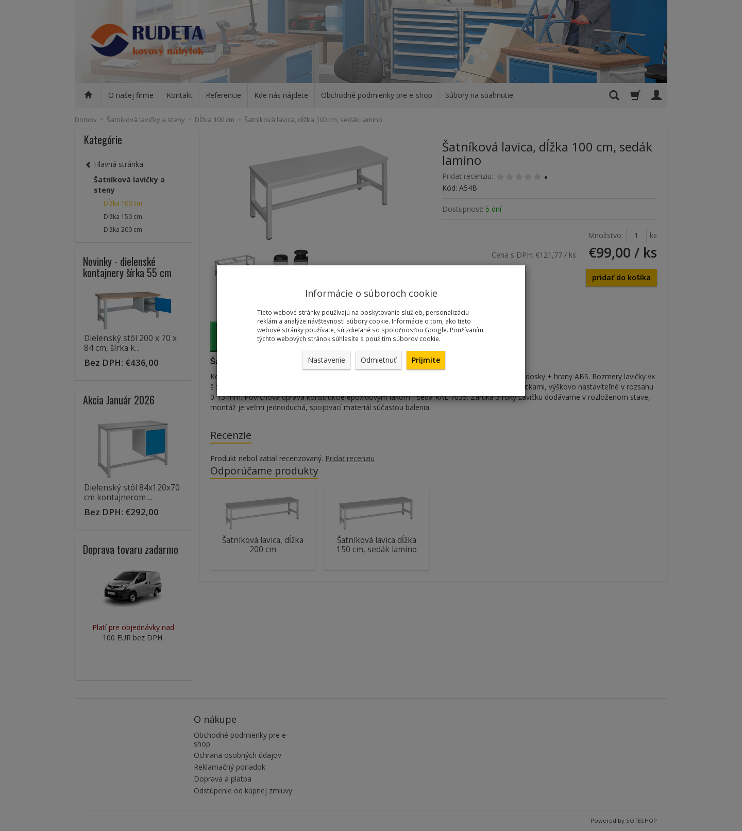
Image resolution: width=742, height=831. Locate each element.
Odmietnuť (378, 360)
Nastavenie (326, 360)
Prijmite (426, 360)
